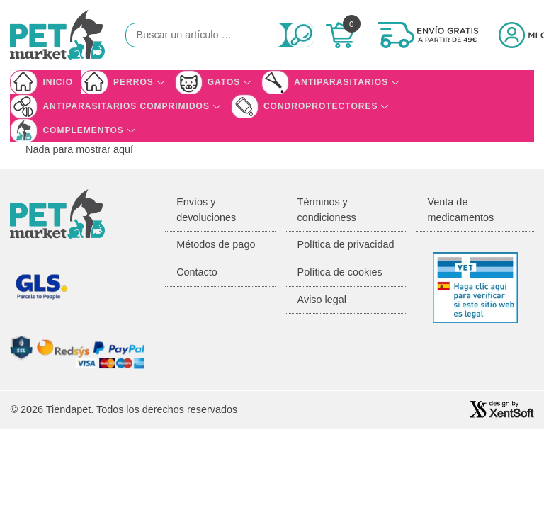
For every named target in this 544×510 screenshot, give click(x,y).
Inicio (57, 82)
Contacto (196, 272)
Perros (133, 82)
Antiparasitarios (341, 82)
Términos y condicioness (327, 209)
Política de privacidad (346, 244)
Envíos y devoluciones (206, 209)
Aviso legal (322, 299)
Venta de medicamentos (461, 209)
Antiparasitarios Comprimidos (126, 106)
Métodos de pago (215, 244)
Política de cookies (340, 272)
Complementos (82, 130)
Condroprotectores (321, 106)
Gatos (224, 82)
